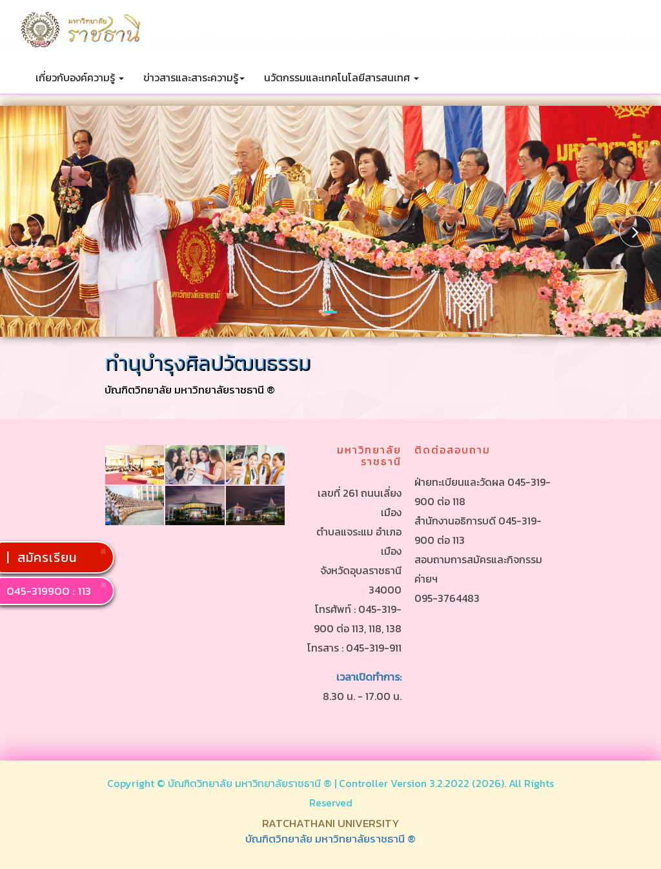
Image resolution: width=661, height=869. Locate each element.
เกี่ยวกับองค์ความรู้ (80, 77)
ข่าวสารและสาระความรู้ (194, 77)
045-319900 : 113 (48, 591)
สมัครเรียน (49, 557)
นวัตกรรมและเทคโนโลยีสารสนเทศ (341, 77)
